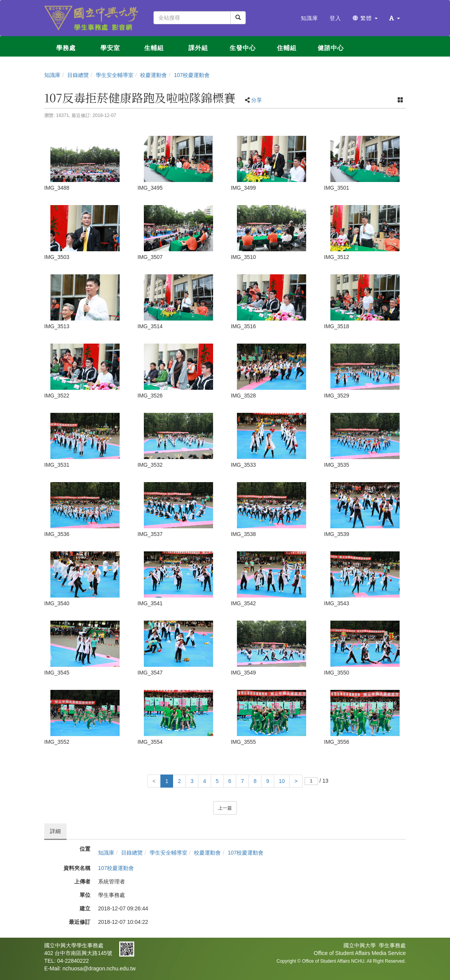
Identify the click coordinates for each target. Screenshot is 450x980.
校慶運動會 (153, 75)
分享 (256, 100)
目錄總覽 (78, 75)
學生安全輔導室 (114, 75)
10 (282, 781)
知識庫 (52, 75)
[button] (394, 18)
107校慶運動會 (192, 75)
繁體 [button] (365, 18)
